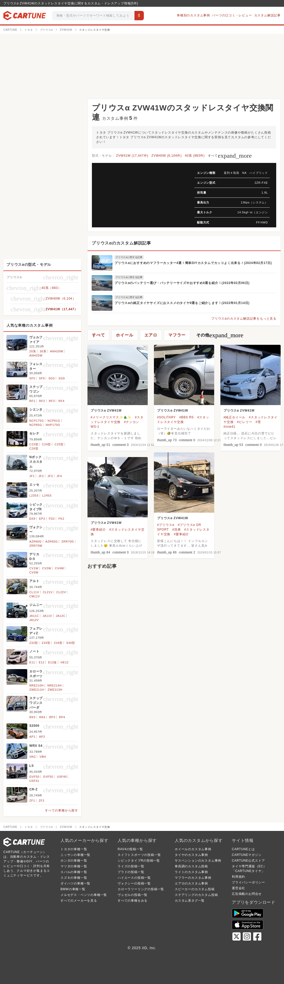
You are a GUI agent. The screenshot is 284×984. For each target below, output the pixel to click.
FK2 (61, 518)
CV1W (33, 568)
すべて (230, 156)
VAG (32, 756)
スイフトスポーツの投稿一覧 (139, 855)
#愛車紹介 (181, 534)
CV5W (33, 572)
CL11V (34, 592)
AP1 (32, 736)
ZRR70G (68, 541)
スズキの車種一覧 (73, 878)
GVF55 (48, 776)
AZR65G (51, 541)
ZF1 (32, 800)
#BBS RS (186, 417)
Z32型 (33, 642)
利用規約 (238, 877)
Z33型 (46, 642)
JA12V (34, 620)
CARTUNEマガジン (247, 855)
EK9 (32, 518)
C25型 (59, 444)
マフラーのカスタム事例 (193, 878)
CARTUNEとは (243, 849)
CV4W (59, 568)
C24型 (46, 444)
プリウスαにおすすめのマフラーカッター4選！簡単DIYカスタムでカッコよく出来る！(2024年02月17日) (193, 263)
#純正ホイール (234, 417)
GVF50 (34, 776)
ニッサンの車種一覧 (75, 855)
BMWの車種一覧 (72, 889)
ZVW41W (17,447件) (132, 155)
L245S (47, 495)
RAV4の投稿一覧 (130, 849)
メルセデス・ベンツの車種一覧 (83, 895)
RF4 (61, 400)
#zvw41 (229, 426)
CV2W (46, 568)
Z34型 (58, 642)
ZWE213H (55, 689)
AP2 (42, 736)
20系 (32, 351)
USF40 (62, 776)
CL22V (61, 592)
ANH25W (36, 355)
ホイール (124, 335)
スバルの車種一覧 (73, 872)
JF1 (32, 476)
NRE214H (54, 685)
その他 (219, 335)
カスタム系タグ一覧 (190, 900)
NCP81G (54, 420)
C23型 (33, 444)
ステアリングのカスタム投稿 (196, 895)
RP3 (52, 717)
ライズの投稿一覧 (131, 866)
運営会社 (238, 888)
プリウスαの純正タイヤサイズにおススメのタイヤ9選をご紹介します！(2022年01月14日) (181, 303)
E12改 (52, 662)
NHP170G (53, 424)
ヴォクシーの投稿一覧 (134, 883)
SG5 (52, 378)
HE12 (65, 662)
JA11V (47, 615)
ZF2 (41, 800)
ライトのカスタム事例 (191, 872)
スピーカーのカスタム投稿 (195, 889)
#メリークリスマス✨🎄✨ (111, 417)
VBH (42, 756)
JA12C (60, 615)
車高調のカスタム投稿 (191, 866)
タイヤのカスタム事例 (191, 855)
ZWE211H (36, 689)
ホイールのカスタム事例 (193, 849)
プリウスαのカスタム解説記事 (121, 243)
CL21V (48, 592)
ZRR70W (35, 545)
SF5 (32, 378)
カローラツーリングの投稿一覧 (141, 889)
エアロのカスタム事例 (191, 883)
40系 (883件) (195, 155)
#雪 (258, 422)
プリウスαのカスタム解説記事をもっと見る (243, 318)
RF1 (32, 400)
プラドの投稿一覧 (131, 872)
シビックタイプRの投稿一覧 (139, 860)
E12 (41, 662)
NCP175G (36, 420)
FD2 (52, 518)
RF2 (42, 400)
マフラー (177, 335)
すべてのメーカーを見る (78, 900)
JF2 (41, 476)
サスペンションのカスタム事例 (198, 860)
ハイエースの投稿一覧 (134, 878)
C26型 (33, 448)
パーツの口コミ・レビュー (232, 15)
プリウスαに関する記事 (129, 257)
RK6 (42, 717)
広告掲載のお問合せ (247, 894)
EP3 (42, 518)
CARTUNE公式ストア (248, 860)
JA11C (34, 615)
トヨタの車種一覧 (73, 849)
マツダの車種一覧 (73, 866)
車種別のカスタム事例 (193, 15)
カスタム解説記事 (267, 15)
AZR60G (35, 541)
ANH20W (56, 351)
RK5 (32, 717)
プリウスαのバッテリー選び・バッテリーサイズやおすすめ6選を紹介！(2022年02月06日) (181, 283)
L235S (34, 495)
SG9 (61, 378)
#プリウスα (165, 525)
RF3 (52, 400)
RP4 (62, 717)
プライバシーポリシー (248, 882)
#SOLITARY (166, 417)
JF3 (50, 476)
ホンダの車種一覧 (73, 860)
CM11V (34, 596)
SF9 (42, 378)
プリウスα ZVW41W (106, 410)
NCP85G (35, 424)
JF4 (59, 476)
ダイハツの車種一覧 (75, 883)
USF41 (34, 780)
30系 (43, 351)
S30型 (70, 642)
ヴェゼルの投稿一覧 (132, 895)
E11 (32, 662)
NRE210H (36, 685)
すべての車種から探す (61, 810)
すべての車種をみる (132, 900)
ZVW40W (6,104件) (166, 155)
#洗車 (176, 529)
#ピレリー (244, 422)
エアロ (150, 335)
